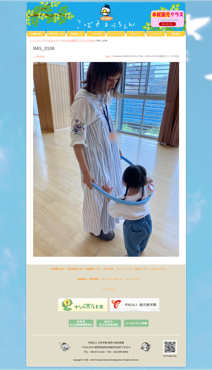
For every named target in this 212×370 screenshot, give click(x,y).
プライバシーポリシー (112, 279)
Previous (39, 56)
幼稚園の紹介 (36, 34)
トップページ (37, 40)
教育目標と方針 (56, 34)
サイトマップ (133, 279)
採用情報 (93, 279)
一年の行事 (96, 34)
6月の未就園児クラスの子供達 (78, 40)
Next (109, 56)
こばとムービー (155, 34)
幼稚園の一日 (76, 34)
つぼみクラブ (135, 34)
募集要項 (175, 34)
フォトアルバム (115, 34)
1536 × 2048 (144, 56)
